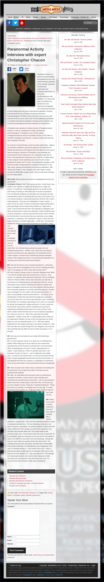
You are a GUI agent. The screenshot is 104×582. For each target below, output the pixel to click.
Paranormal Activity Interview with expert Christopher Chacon (32, 38)
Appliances (19, 28)
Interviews (32, 493)
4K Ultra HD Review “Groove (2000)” (78, 40)
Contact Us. (59, 575)
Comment (11, 506)
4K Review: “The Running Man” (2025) (78, 145)
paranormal (36, 495)
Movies (17, 17)
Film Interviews (18, 41)
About (93, 17)
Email (9, 540)
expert (23, 495)
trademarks (40, 575)
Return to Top (16, 565)
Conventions (36, 28)
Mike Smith (27, 65)
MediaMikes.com (54, 565)
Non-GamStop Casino (81, 28)
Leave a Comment (41, 65)
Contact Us (85, 17)
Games (44, 17)
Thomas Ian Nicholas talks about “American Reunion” (26, 483)
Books (36, 17)
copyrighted (27, 575)
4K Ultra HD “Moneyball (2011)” (78, 56)
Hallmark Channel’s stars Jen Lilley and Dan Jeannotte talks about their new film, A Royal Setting (78, 135)
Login (93, 565)
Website (10, 544)
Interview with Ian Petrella (17, 486)
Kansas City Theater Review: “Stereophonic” (78, 79)
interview (29, 495)
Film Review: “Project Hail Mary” (78, 152)
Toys (55, 28)
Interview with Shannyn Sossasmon (20, 481)
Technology (49, 28)
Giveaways (75, 17)
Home (10, 17)
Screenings (65, 17)
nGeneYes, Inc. (84, 565)
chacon (9, 495)
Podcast (72, 28)
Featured (65, 28)
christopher (16, 495)
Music (29, 17)
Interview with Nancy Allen (17, 478)
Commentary (28, 28)
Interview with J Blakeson (17, 476)
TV (23, 17)
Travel (60, 28)
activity (50, 493)
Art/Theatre (54, 17)
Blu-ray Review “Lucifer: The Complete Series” (78, 62)
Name (9, 537)
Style (43, 28)
